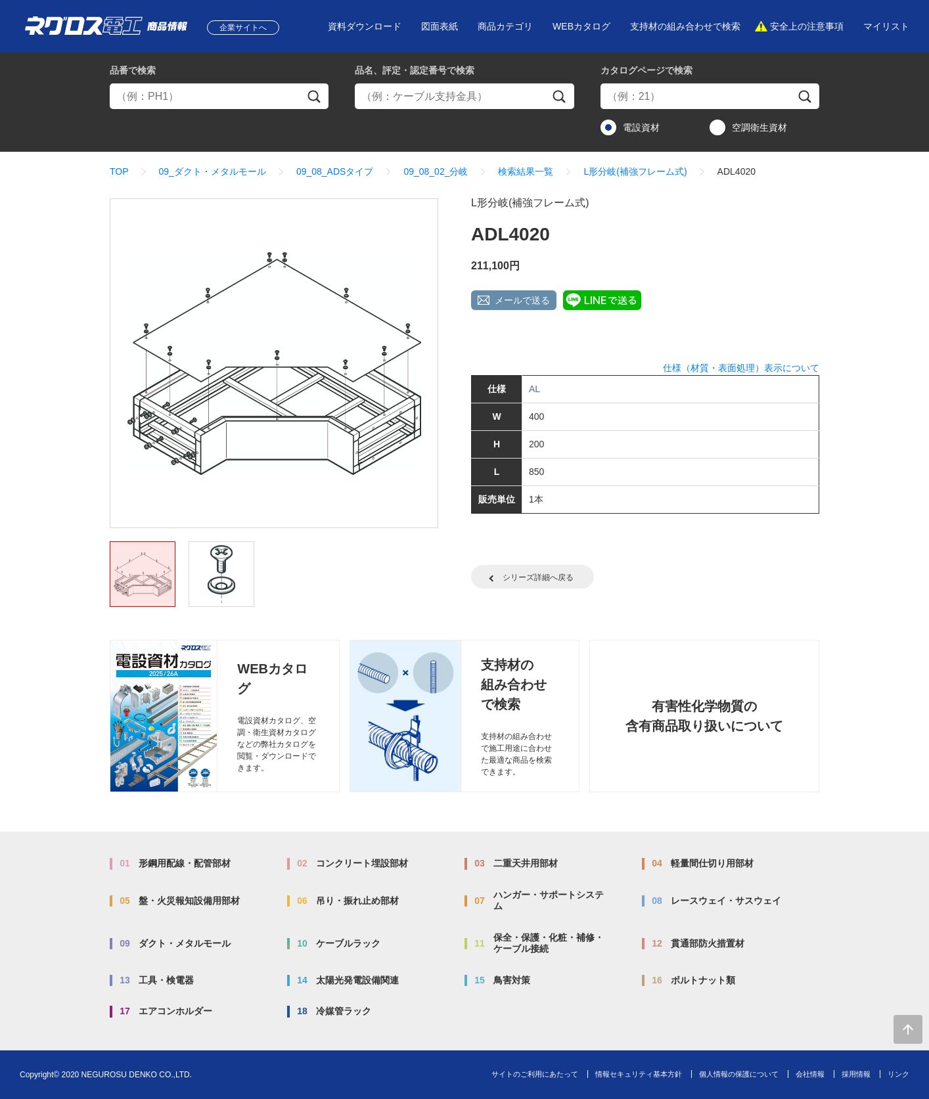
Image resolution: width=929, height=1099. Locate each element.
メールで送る (522, 300)
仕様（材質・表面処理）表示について (741, 368)
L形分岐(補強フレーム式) (635, 171)
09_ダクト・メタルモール (212, 171)
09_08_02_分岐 (435, 171)
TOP (119, 171)
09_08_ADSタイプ (335, 171)
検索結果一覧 (525, 171)
